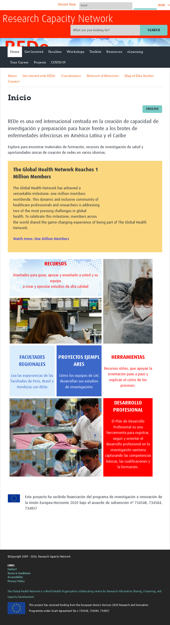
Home (14, 52)
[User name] (105, 5)
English (152, 109)
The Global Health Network (40, 5)
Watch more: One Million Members (41, 239)
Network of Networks (103, 76)
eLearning (135, 52)
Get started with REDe (38, 76)
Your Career (19, 62)
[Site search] (105, 30)
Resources (114, 52)
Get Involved (34, 52)
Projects (40, 62)
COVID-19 (58, 62)
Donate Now (67, 4)
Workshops (75, 52)
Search (154, 30)
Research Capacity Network (58, 19)
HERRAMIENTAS (128, 357)
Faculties (55, 52)
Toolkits (95, 52)
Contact (13, 81)
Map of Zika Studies (139, 76)
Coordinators (71, 76)
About (12, 76)
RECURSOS (55, 263)
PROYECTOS (70, 357)
